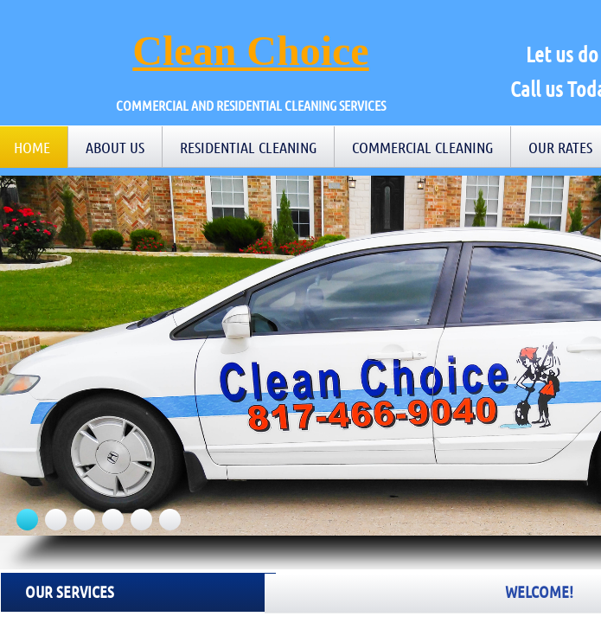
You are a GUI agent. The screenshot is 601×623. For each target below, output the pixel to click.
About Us (115, 147)
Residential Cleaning (248, 147)
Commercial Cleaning (422, 147)
